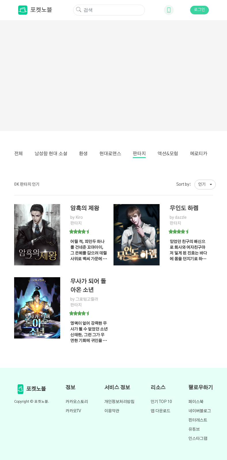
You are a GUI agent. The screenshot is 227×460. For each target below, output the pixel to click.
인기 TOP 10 (161, 402)
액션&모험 (168, 153)
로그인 (199, 10)
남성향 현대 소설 (51, 153)
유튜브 (194, 429)
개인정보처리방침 (119, 402)
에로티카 (198, 153)
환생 (83, 153)
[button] (205, 184)
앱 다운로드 (160, 411)
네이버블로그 (199, 411)
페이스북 (195, 402)
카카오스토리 (76, 402)
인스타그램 (197, 439)
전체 (18, 153)
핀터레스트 (197, 420)
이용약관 (111, 411)
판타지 (139, 153)
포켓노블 (35, 10)
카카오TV (73, 411)
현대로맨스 (110, 153)
